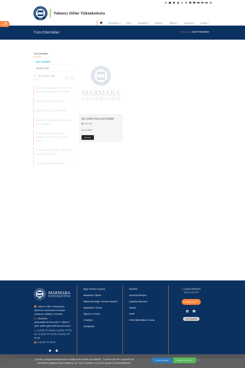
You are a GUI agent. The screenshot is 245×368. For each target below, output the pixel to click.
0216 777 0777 (191, 292)
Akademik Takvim (92, 295)
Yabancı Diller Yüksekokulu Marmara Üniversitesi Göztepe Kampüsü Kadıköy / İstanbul (49, 310)
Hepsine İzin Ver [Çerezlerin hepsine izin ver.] (184, 360)
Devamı (87, 137)
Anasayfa (184, 31)
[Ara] (211, 3)
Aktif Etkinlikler (43, 61)
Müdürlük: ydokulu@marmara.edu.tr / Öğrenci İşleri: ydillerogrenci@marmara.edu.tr (52, 322)
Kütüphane (89, 326)
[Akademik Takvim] (173, 2)
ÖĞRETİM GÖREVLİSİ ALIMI (49, 99)
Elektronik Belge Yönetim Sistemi (100, 301)
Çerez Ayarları (191, 319)
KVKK (132, 313)
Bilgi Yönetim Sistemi (94, 288)
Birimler (159, 23)
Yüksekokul (114, 23)
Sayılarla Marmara (138, 301)
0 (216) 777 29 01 (46, 342)
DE (206, 2)
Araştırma (189, 23)
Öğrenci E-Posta (91, 313)
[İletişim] (182, 2)
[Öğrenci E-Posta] (165, 2)
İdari (129, 23)
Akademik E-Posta (92, 307)
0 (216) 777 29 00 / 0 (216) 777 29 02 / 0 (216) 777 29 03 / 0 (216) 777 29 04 (53, 334)
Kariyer (132, 307)
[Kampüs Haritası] (186, 2)
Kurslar (204, 23)
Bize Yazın (191, 301)
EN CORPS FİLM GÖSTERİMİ (98, 118)
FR (202, 2)
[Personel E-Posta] (169, 2)
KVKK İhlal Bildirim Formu (142, 320)
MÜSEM (133, 288)
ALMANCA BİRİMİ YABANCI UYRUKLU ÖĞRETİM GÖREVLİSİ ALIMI (51, 136)
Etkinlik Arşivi (42, 68)
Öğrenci (173, 23)
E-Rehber (88, 320)
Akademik (143, 23)
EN (198, 2)
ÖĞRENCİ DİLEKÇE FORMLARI (50, 109)
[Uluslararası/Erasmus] (178, 2)
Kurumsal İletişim (138, 295)
